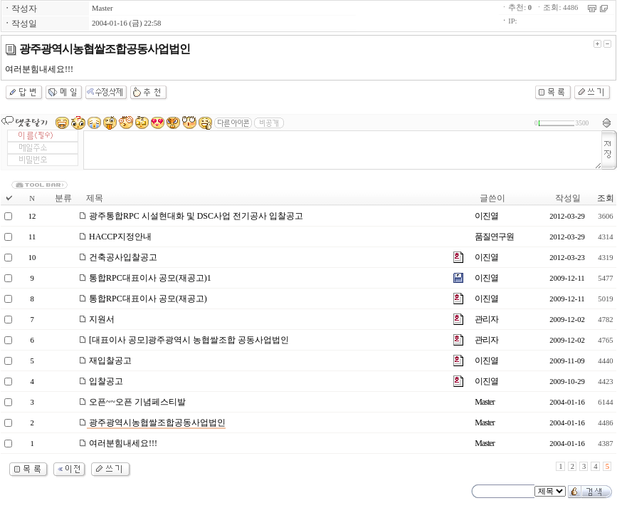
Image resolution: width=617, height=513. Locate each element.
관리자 (486, 319)
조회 (605, 198)
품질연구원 (494, 237)
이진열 (486, 216)
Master (102, 8)
